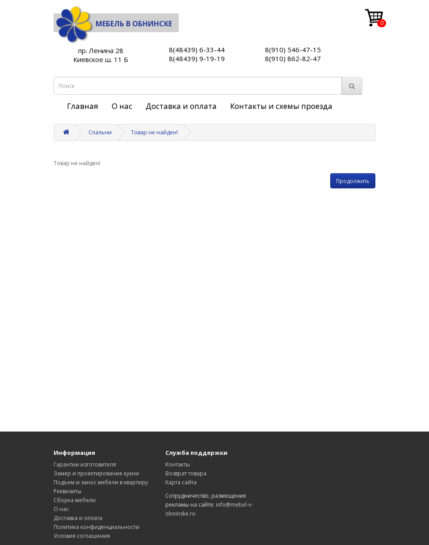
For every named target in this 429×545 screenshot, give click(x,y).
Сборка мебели (75, 500)
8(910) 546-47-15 (293, 49)
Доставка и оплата (181, 106)
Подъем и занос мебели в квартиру (101, 482)
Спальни (100, 132)
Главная (82, 106)
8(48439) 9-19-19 (197, 58)
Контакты (177, 464)
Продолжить (353, 181)
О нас (122, 106)
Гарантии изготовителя (85, 464)
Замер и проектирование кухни (96, 473)
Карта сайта (181, 482)
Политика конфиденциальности (96, 527)
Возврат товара (185, 473)
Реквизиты (67, 491)
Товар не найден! (154, 132)
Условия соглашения (82, 536)
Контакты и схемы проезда (281, 106)
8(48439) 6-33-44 (197, 49)
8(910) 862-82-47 (293, 58)
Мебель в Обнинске (113, 24)
